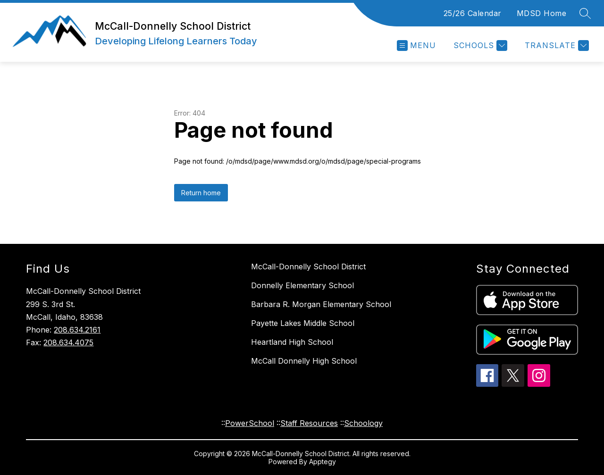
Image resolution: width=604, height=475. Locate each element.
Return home (201, 193)
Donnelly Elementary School (302, 285)
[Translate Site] (555, 45)
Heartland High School (292, 342)
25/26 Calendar (473, 13)
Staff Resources (309, 423)
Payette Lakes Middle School (302, 323)
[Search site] (585, 13)
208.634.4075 (68, 342)
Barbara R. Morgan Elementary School (321, 304)
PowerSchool (249, 423)
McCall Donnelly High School (304, 361)
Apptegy (322, 462)
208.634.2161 (77, 329)
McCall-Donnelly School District (308, 266)
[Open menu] (416, 45)
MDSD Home (542, 13)
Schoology (363, 423)
